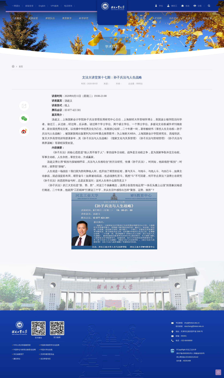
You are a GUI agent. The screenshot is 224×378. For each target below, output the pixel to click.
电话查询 (68, 6)
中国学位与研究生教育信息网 (24, 350)
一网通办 (16, 6)
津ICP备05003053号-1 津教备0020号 (190, 353)
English (42, 6)
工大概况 (16, 18)
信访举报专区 (45, 359)
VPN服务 (55, 6)
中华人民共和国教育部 (22, 345)
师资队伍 (50, 18)
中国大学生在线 (46, 350)
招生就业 (140, 18)
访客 (197, 6)
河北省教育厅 (18, 354)
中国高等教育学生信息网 (49, 345)
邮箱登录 (29, 6)
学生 (158, 6)
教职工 (171, 6)
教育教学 (67, 18)
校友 (185, 6)
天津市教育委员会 (47, 354)
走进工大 (190, 18)
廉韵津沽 (16, 359)
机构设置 (33, 18)
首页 (21, 66)
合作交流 (173, 18)
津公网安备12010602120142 (187, 357)
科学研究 (83, 18)
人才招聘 (157, 18)
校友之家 (207, 18)
